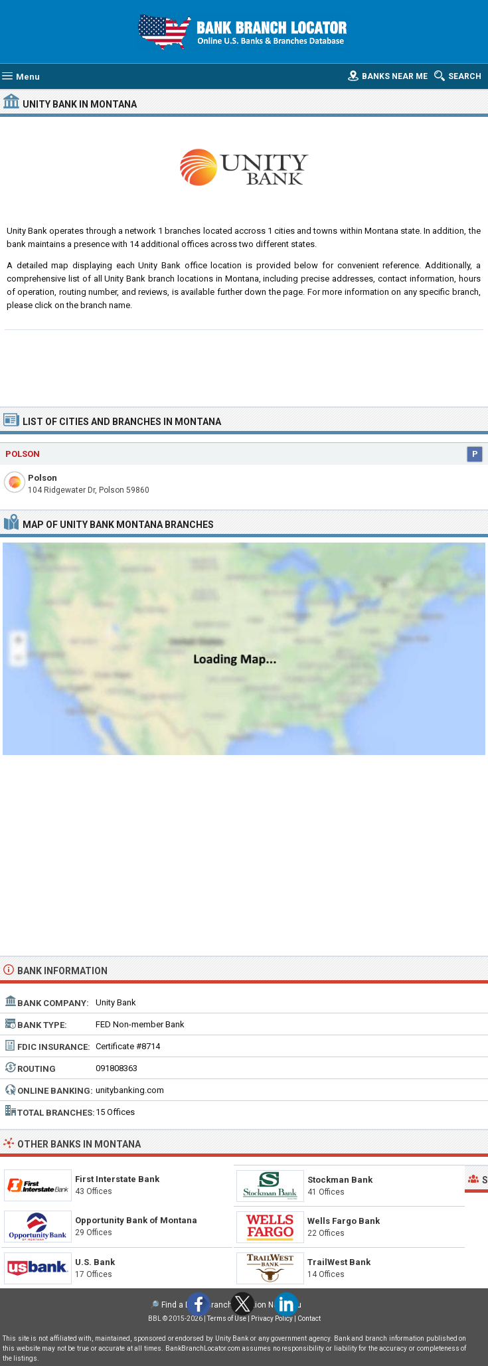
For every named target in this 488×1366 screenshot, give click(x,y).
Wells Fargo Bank (343, 1221)
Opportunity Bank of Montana (136, 1220)
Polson (42, 478)
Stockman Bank (339, 1180)
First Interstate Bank (117, 1179)
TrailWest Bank (338, 1262)
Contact (309, 1318)
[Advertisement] (244, 366)
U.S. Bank (95, 1262)
